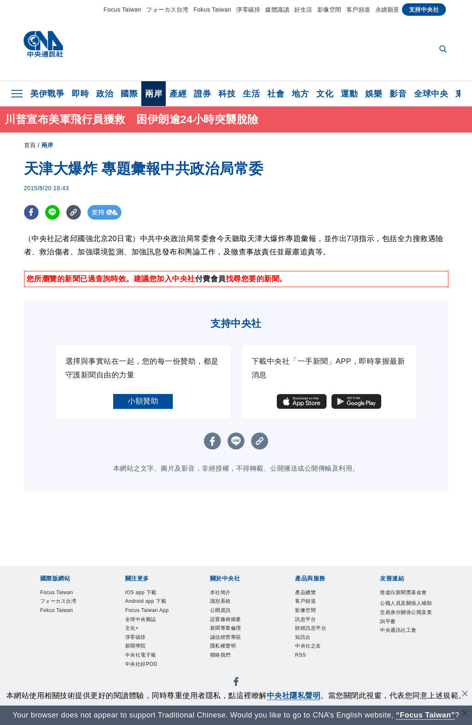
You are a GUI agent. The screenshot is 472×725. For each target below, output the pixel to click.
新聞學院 (140, 682)
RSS (303, 671)
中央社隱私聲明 (294, 695)
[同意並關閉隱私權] (465, 694)
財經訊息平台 (318, 638)
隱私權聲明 (229, 660)
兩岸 (153, 93)
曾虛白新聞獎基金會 (403, 599)
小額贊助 (143, 401)
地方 (300, 93)
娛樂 (373, 93)
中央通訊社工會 (403, 666)
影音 (398, 93)
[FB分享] (31, 212)
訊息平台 (310, 627)
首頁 (30, 145)
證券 (202, 93)
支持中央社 (424, 9)
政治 (104, 93)
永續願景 (387, 9)
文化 (324, 93)
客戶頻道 (358, 9)
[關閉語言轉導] (465, 714)
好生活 (303, 9)
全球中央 (431, 93)
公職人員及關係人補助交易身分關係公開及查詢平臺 (403, 632)
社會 (275, 93)
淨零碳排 (248, 9)
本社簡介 (225, 594)
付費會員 (210, 279)
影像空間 (329, 9)
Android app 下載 (151, 610)
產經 (177, 93)
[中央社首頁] (43, 46)
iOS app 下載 (148, 594)
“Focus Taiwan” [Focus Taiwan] (425, 715)
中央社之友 (314, 660)
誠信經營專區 (233, 649)
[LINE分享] (52, 212)
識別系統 (225, 605)
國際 (129, 93)
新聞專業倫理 (233, 638)
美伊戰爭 (47, 93)
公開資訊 (225, 615)
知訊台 (306, 649)
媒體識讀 (277, 9)
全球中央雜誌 (148, 649)
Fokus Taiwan (212, 9)
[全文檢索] (443, 49)
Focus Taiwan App (148, 632)
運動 (349, 93)
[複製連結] (73, 212)
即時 (80, 93)
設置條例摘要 (233, 627)
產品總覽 (310, 594)
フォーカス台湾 (167, 9)
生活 (251, 93)
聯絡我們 (225, 671)
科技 (226, 93)
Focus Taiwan (122, 9)
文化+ (135, 660)
